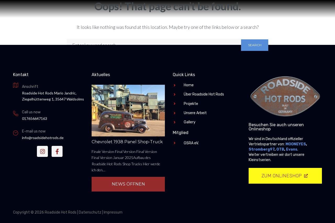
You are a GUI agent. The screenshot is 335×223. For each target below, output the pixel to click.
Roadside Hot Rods (167, 108)
